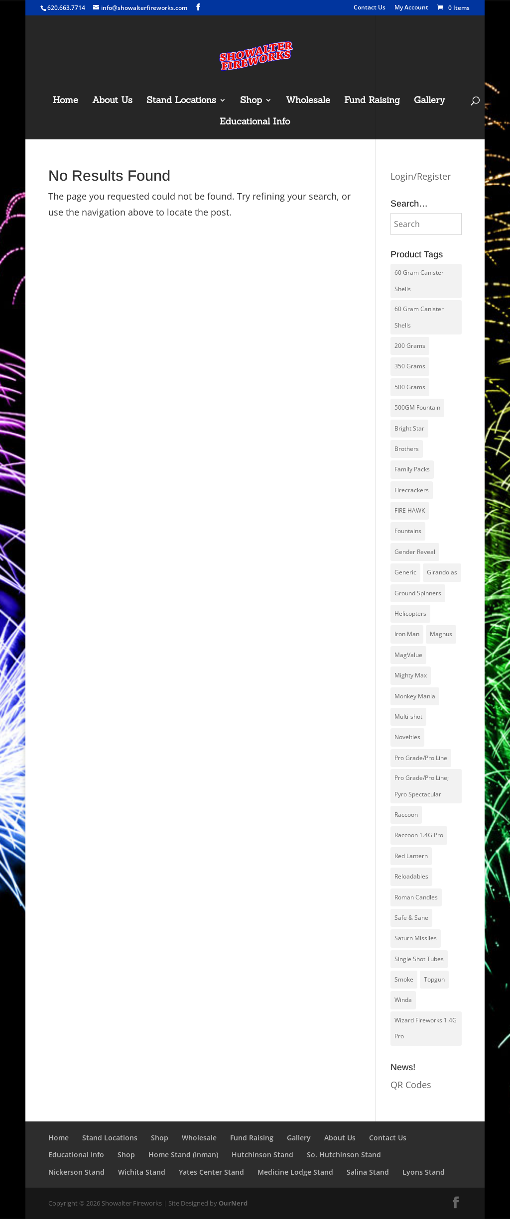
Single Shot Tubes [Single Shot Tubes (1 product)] (419, 959)
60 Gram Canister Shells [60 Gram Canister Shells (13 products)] (419, 317)
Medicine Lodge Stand (295, 1172)
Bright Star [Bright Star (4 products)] (409, 428)
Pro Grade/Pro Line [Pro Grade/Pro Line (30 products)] (420, 758)
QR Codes (410, 1085)
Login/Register (420, 176)
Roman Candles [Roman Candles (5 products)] (416, 897)
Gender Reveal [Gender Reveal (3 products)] (414, 552)
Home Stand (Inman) (183, 1154)
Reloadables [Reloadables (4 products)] (411, 876)
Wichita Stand (141, 1172)
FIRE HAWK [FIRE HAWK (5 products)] (409, 510)
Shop (251, 101)
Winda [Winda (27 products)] (403, 1000)
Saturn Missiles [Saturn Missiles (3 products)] (415, 938)
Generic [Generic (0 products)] (405, 572)
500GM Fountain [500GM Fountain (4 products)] (417, 407)
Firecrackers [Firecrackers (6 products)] (411, 490)
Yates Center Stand (211, 1172)
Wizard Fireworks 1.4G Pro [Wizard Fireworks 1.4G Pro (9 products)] (425, 1028)
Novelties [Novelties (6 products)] (407, 737)
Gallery (429, 101)
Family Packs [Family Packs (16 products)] (412, 469)
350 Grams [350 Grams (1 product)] (409, 366)
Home (65, 101)
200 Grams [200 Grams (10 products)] (409, 345)
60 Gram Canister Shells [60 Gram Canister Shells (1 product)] (419, 280)
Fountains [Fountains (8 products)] (407, 531)
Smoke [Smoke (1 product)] (403, 979)
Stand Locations (181, 101)
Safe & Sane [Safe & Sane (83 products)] (411, 917)
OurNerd (233, 1203)
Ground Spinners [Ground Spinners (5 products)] (417, 593)
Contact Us (369, 7)
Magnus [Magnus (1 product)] (441, 634)
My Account (411, 7)
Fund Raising (372, 101)
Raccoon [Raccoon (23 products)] (406, 814)
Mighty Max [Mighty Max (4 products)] (410, 675)
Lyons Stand (423, 1172)
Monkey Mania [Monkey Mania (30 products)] (414, 696)
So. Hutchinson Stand (344, 1154)
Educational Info (255, 122)
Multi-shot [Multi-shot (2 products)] (408, 716)
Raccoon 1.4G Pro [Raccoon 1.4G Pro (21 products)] (418, 835)
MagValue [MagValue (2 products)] (408, 655)
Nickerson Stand (76, 1172)
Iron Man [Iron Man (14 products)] (406, 634)
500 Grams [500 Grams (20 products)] (409, 387)
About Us (112, 101)
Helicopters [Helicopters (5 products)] (410, 613)
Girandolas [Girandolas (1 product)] (442, 572)
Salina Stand (368, 1172)
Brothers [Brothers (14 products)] (406, 448)
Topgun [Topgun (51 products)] (434, 979)
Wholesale (308, 101)
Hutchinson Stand (262, 1154)
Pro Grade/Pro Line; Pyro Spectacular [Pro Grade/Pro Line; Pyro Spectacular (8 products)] (421, 786)
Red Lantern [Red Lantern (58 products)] (411, 856)
